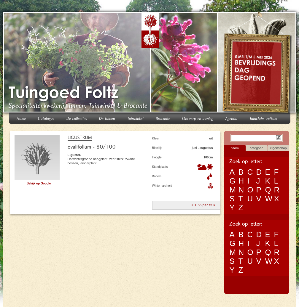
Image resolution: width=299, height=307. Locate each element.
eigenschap (278, 148)
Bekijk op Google (39, 183)
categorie (256, 148)
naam (234, 148)
